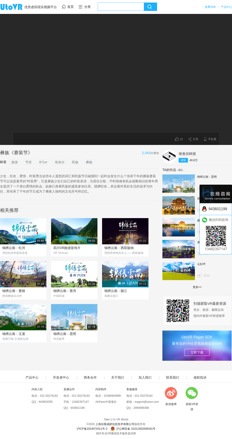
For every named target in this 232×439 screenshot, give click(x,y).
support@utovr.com (147, 401)
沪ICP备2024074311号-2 (92, 428)
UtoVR (16, 7)
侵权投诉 (199, 377)
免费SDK (210, 7)
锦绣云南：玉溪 (13, 334)
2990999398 (141, 408)
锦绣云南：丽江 (115, 291)
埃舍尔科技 (187, 154)
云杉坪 (201, 264)
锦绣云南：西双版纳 (119, 248)
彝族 (89, 162)
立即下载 (196, 352)
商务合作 (90, 377)
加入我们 (145, 377)
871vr (43, 162)
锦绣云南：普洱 (64, 291)
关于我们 (117, 377)
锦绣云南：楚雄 (13, 291)
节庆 (28, 162)
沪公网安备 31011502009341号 (132, 428)
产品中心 (226, 7)
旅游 (14, 162)
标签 (3, 162)
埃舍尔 (59, 162)
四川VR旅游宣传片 (67, 248)
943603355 (46, 401)
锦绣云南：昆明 (64, 334)
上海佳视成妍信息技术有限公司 (114, 424)
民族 (75, 162)
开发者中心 (61, 377)
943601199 (77, 408)
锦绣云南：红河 (13, 248)
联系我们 (172, 377)
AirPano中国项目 (105, 401)
